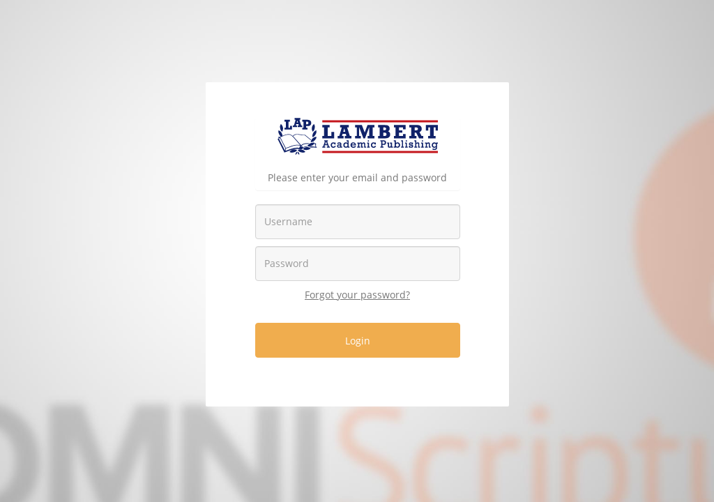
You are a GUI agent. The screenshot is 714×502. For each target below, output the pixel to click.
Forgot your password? (357, 294)
